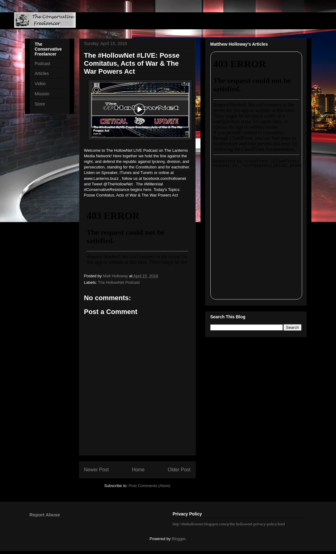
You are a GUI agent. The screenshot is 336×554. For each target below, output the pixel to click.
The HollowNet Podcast (119, 282)
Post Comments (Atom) (149, 485)
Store (40, 103)
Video (40, 83)
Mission (42, 93)
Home (138, 469)
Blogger (178, 538)
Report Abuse (45, 514)
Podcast (43, 63)
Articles (42, 73)
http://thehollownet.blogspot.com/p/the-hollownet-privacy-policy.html (229, 524)
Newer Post (96, 469)
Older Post (179, 469)
